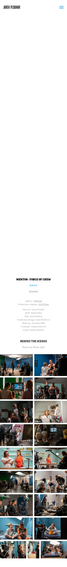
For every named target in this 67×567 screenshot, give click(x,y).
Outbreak (37, 301)
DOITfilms (44, 304)
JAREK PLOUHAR (11, 7)
